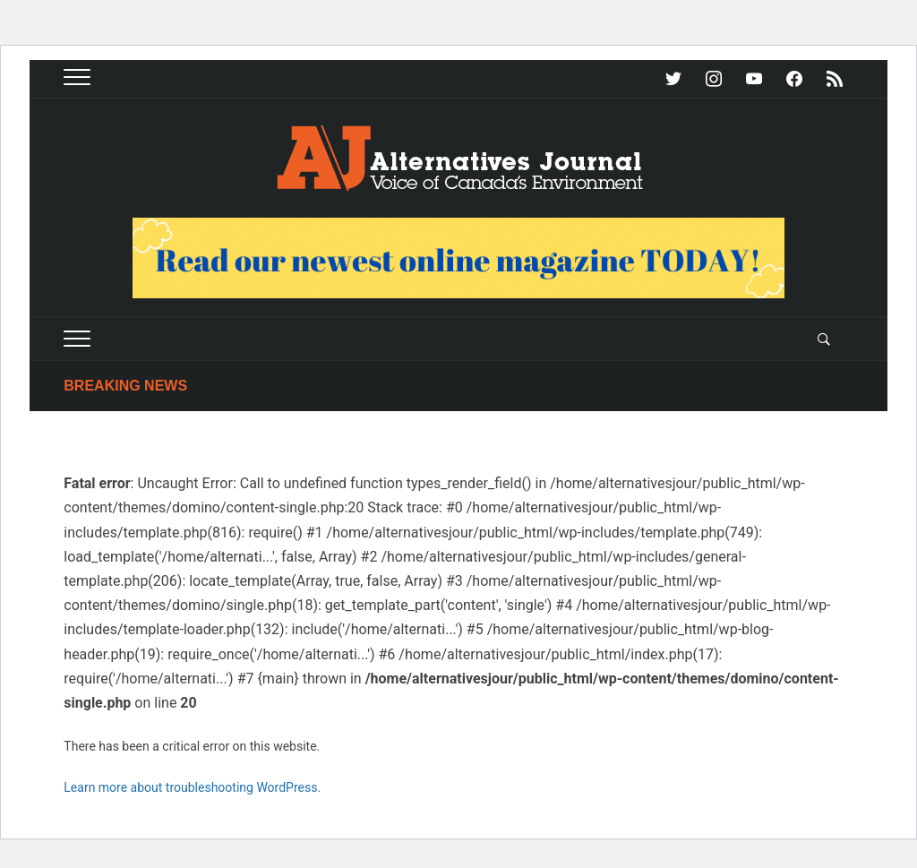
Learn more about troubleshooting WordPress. (192, 787)
